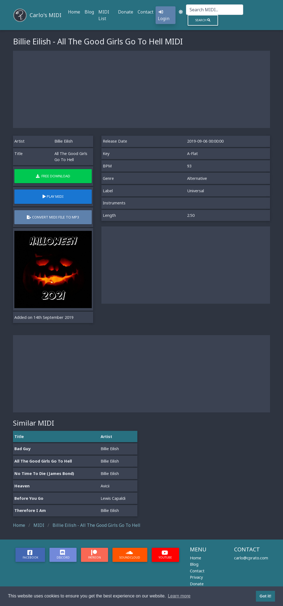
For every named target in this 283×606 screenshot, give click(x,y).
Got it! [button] (265, 596)
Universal (195, 190)
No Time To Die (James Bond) (44, 473)
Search (202, 20)
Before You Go (28, 498)
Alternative (197, 178)
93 (189, 166)
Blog (89, 12)
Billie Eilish (63, 141)
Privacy (196, 577)
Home (74, 12)
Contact (145, 12)
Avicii (105, 485)
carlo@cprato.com (251, 557)
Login (163, 16)
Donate (125, 12)
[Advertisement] (141, 89)
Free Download (53, 175)
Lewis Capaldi (113, 498)
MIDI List (103, 15)
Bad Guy (22, 448)
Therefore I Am (30, 510)
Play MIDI (53, 196)
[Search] (214, 9)
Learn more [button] (179, 596)
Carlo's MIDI (45, 15)
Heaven (22, 485)
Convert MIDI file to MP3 (53, 217)
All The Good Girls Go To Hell (43, 461)
